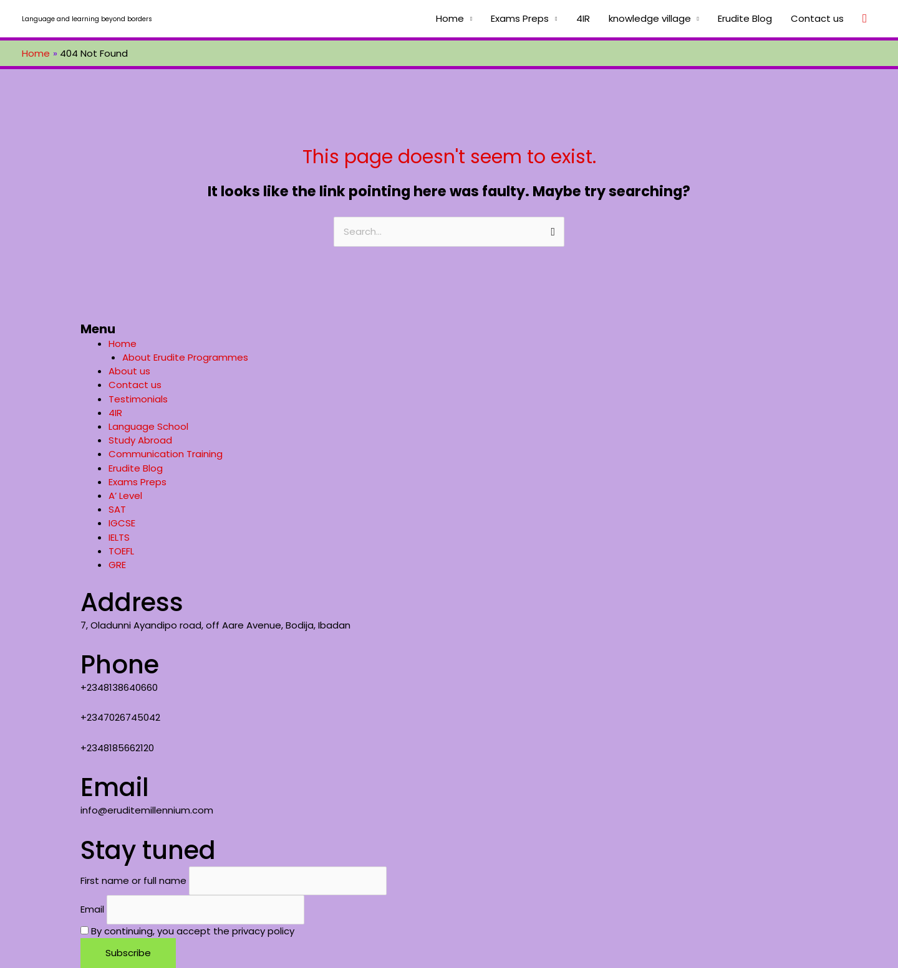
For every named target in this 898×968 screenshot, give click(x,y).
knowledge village (650, 18)
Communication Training (166, 453)
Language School (148, 426)
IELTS (119, 537)
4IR (583, 18)
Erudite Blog (745, 18)
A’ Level (125, 495)
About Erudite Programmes (185, 357)
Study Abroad (140, 440)
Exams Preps (520, 18)
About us (129, 370)
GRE (117, 564)
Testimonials (138, 399)
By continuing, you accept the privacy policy (187, 930)
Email (92, 909)
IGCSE (122, 522)
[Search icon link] (864, 18)
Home (450, 18)
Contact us (817, 18)
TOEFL (121, 551)
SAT (117, 509)
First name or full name (133, 880)
